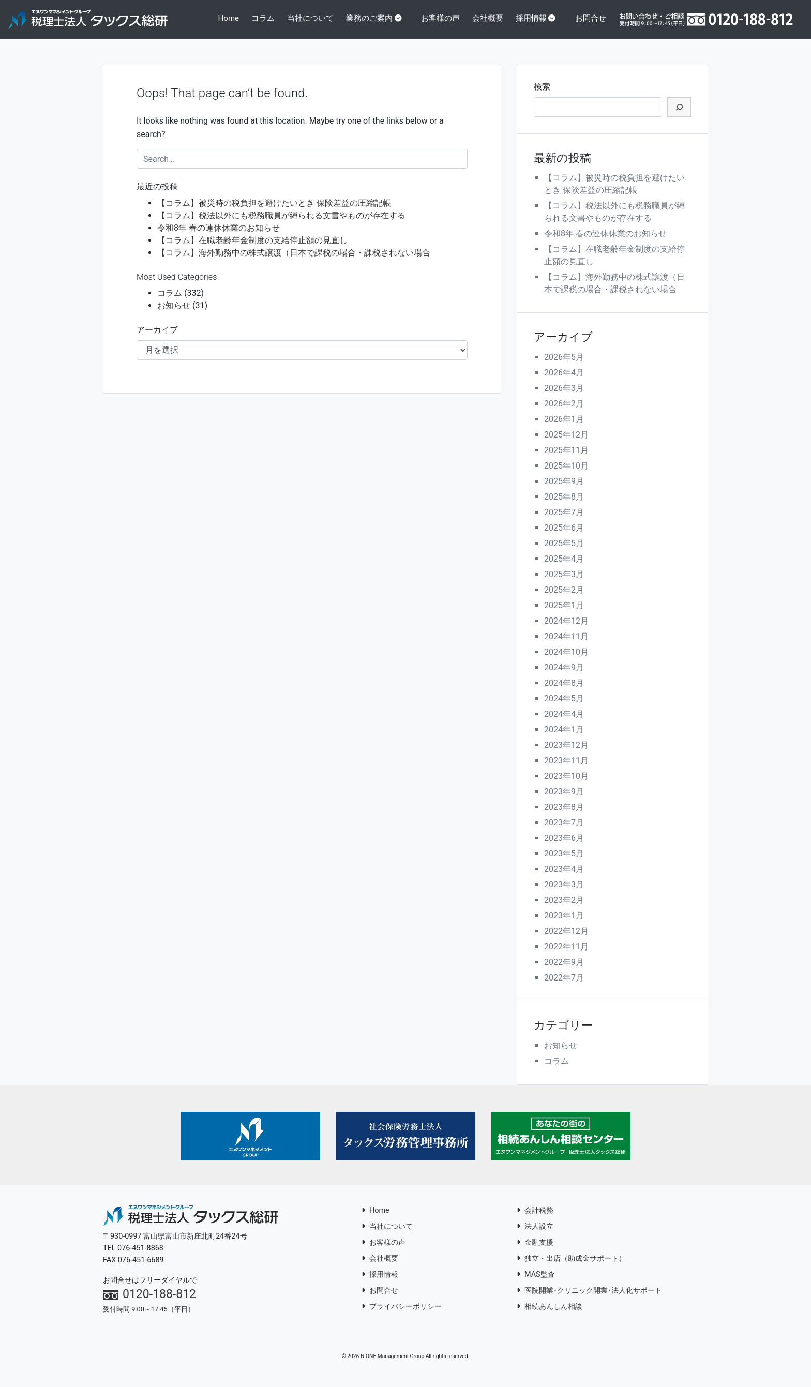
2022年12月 (566, 941)
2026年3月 (564, 398)
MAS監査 (536, 1283)
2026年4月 (564, 382)
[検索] (679, 116)
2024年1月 (564, 739)
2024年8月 (564, 693)
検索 (542, 96)
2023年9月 (564, 801)
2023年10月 (566, 786)
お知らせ (173, 315)
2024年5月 (564, 708)
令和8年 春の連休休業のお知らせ (218, 237)
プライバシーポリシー (402, 1315)
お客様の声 (443, 24)
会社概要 (490, 24)
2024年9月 (564, 677)
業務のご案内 (376, 18)
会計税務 (535, 1219)
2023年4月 (564, 879)
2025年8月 (564, 506)
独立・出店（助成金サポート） (571, 1267)
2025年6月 (564, 537)
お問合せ (592, 24)
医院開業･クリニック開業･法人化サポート (589, 1299)
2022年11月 (566, 956)
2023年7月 (564, 832)
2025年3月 (564, 584)
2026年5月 (564, 367)
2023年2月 (564, 910)
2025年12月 (566, 444)
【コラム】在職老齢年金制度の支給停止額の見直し (252, 249)
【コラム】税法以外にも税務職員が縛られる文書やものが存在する (281, 225)
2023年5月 (564, 863)
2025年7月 (564, 522)
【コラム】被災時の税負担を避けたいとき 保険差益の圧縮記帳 (274, 212)
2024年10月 (566, 662)
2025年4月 (564, 569)
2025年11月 (566, 460)
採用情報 (536, 18)
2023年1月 (564, 925)
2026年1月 (564, 429)
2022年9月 (564, 972)
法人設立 (535, 1235)
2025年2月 (564, 600)
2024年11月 (566, 646)
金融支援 (535, 1251)
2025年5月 (564, 553)
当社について (315, 24)
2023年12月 (566, 755)
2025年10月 (566, 475)
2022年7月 (564, 987)
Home (238, 18)
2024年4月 (564, 724)
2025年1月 (564, 615)
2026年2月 (564, 413)
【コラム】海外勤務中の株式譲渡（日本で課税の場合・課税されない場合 (293, 262)
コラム (268, 24)
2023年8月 (564, 817)
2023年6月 (564, 848)
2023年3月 (564, 894)
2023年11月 (566, 770)
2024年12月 (566, 631)
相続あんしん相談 (549, 1315)
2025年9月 (564, 491)
